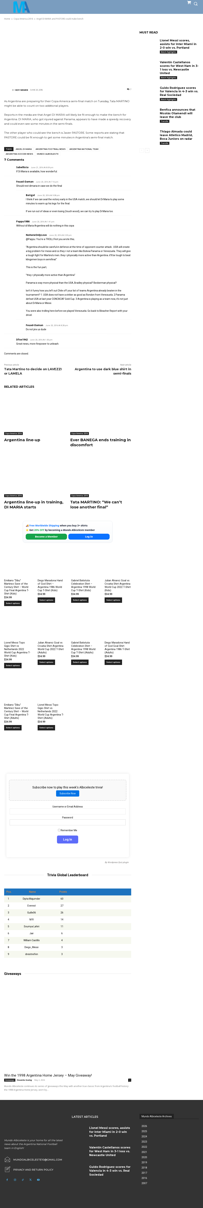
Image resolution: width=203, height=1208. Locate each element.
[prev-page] (141, 150)
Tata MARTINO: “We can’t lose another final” (96, 504)
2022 (144, 1146)
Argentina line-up (22, 440)
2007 (144, 1183)
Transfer (164, 121)
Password (67, 817)
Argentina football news (51, 149)
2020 (144, 1157)
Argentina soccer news (19, 154)
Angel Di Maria (24, 149)
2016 (144, 1178)
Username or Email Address (67, 806)
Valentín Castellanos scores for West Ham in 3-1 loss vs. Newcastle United (179, 68)
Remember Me (67, 830)
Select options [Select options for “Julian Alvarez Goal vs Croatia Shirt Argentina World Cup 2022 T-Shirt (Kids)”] (113, 600)
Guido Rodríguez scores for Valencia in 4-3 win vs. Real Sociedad (179, 91)
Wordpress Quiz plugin (118, 862)
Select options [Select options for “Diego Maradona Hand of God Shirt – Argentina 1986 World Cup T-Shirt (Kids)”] (46, 600)
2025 (144, 1131)
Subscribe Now (68, 793)
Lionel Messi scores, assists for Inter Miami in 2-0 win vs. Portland (178, 44)
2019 (144, 1162)
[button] (195, 3)
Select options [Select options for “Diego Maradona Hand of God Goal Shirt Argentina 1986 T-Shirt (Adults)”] (113, 662)
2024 (144, 1136)
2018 (144, 1167)
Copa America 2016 (13, 433)
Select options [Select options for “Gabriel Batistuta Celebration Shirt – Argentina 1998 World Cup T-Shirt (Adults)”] (80, 662)
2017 (144, 1172)
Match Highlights (168, 52)
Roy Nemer (21, 90)
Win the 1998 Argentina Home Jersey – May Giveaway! (48, 1075)
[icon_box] (28, 1169)
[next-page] (147, 150)
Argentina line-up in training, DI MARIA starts (33, 504)
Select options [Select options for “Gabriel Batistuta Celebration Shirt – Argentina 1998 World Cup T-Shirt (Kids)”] (80, 600)
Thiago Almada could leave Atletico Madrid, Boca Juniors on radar (176, 135)
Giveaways (9, 1080)
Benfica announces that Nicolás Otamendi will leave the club (177, 113)
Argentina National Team (83, 149)
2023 (144, 1141)
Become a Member (46, 536)
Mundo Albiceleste (48, 154)
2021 (144, 1152)
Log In (89, 536)
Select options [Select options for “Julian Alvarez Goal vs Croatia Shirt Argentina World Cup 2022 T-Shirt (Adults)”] (46, 662)
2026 (144, 1126)
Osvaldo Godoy (24, 1080)
